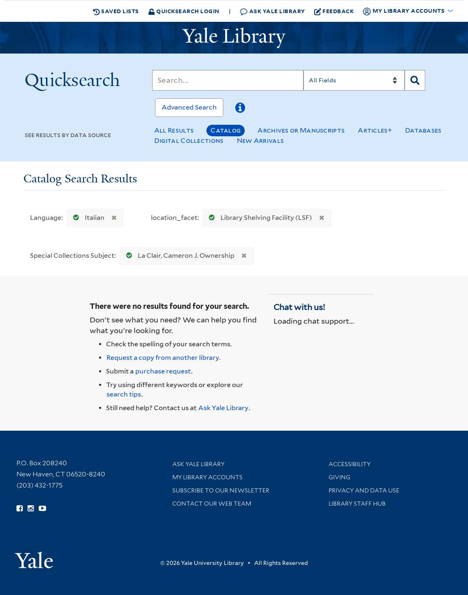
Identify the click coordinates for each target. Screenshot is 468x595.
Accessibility (350, 464)
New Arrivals (260, 141)
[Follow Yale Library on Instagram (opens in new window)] (31, 508)
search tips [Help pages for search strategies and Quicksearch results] (124, 394)
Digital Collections (189, 141)
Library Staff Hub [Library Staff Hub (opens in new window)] (357, 503)
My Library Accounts (207, 477)
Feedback (334, 11)
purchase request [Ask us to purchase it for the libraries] (163, 371)
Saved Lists (116, 11)
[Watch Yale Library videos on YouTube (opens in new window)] (42, 508)
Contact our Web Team (211, 503)
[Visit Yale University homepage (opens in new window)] (34, 557)
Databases (423, 130)
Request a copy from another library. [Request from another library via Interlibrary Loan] (163, 358)
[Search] (228, 80)
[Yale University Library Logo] (234, 38)
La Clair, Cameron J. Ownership (178, 255)
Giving (339, 477)
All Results (174, 130)
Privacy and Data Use (364, 490)
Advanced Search (189, 107)
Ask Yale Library (272, 11)
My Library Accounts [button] (404, 11)
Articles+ (375, 130)
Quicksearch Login (184, 11)
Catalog (226, 130)
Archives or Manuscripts (301, 130)
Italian (87, 218)
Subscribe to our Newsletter (220, 490)
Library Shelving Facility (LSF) (258, 218)
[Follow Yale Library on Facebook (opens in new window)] (19, 508)
